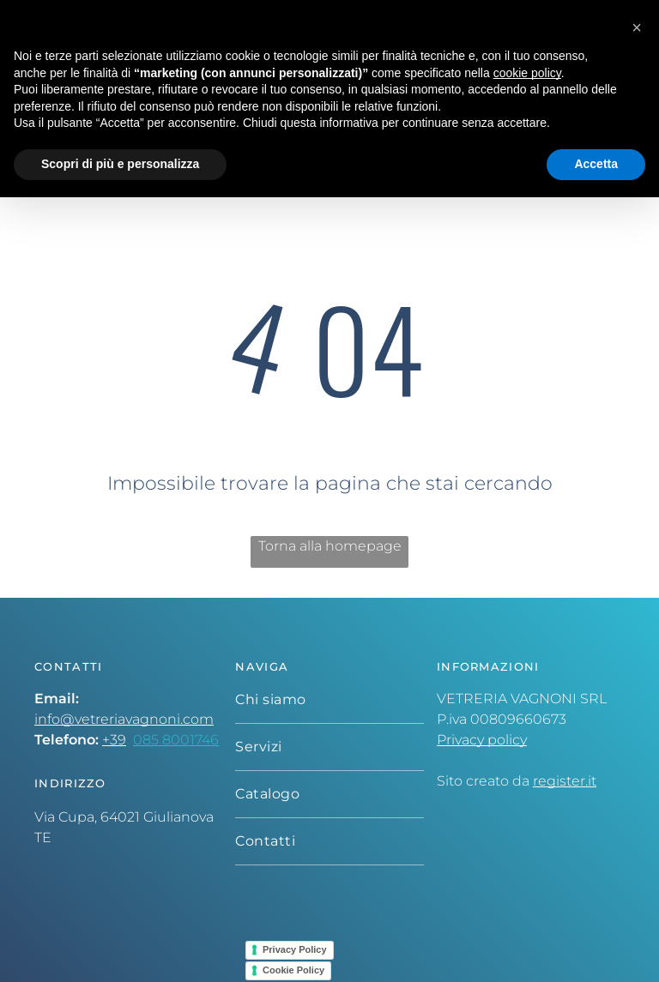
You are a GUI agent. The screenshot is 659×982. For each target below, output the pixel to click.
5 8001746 (185, 740)
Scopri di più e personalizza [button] (120, 164)
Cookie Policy (293, 970)
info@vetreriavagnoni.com (124, 719)
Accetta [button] (596, 164)
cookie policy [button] (527, 73)
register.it (564, 781)
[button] (636, 27)
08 (142, 740)
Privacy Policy (295, 949)
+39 (114, 740)
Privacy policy (482, 740)
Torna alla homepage (330, 546)
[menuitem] (329, 700)
